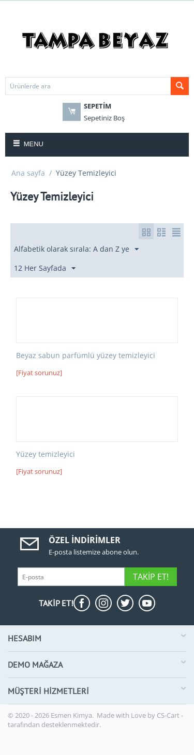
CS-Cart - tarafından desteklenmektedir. (95, 720)
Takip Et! (151, 576)
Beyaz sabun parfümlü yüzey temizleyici (85, 355)
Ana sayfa (28, 173)
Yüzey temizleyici (45, 454)
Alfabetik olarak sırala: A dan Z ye (76, 249)
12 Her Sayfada (45, 268)
